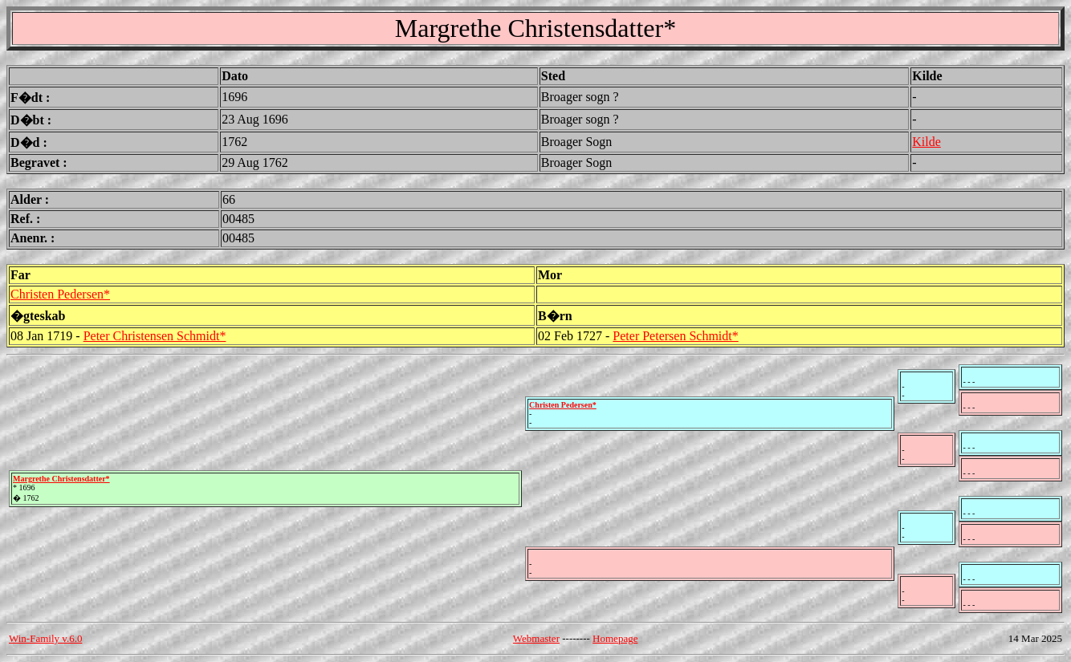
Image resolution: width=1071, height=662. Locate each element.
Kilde (926, 141)
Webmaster (536, 638)
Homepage (615, 638)
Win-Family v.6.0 (45, 638)
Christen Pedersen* (60, 294)
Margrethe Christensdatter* (61, 478)
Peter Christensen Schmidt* (154, 336)
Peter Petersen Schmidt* (675, 336)
